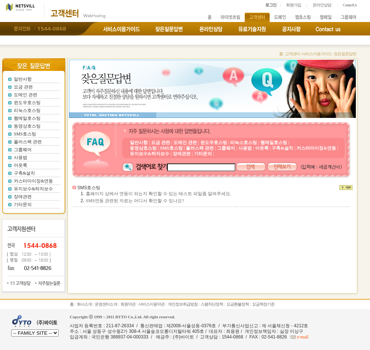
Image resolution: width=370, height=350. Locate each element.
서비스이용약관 (151, 304)
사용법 (20, 157)
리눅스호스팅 (27, 110)
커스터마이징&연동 (33, 181)
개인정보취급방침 (183, 304)
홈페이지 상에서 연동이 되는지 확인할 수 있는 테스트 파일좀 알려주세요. (158, 193)
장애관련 (23, 196)
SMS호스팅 (25, 134)
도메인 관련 (25, 94)
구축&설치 (24, 173)
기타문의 (23, 204)
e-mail (302, 337)
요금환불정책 (237, 304)
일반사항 (23, 79)
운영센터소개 (106, 304)
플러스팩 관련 (28, 141)
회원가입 (293, 5)
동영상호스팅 (27, 126)
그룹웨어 (23, 149)
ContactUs (350, 5)
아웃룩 (20, 165)
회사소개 (84, 304)
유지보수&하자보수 (33, 188)
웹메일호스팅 (27, 118)
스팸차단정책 (212, 304)
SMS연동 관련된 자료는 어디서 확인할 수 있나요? (135, 200)
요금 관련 (23, 87)
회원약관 (127, 304)
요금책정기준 (263, 304)
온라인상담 (322, 5)
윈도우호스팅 (27, 102)
